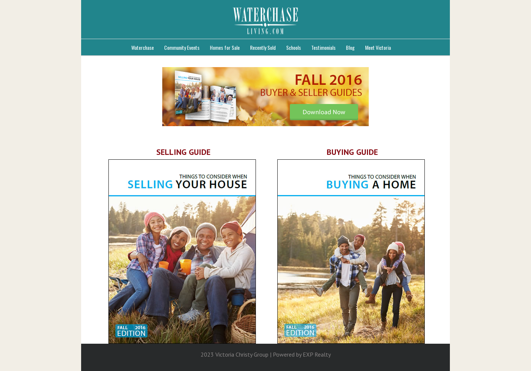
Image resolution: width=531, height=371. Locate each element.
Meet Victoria (378, 47)
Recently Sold (263, 47)
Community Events (181, 47)
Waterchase (142, 47)
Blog (350, 47)
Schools (293, 47)
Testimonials (323, 47)
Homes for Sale (225, 47)
